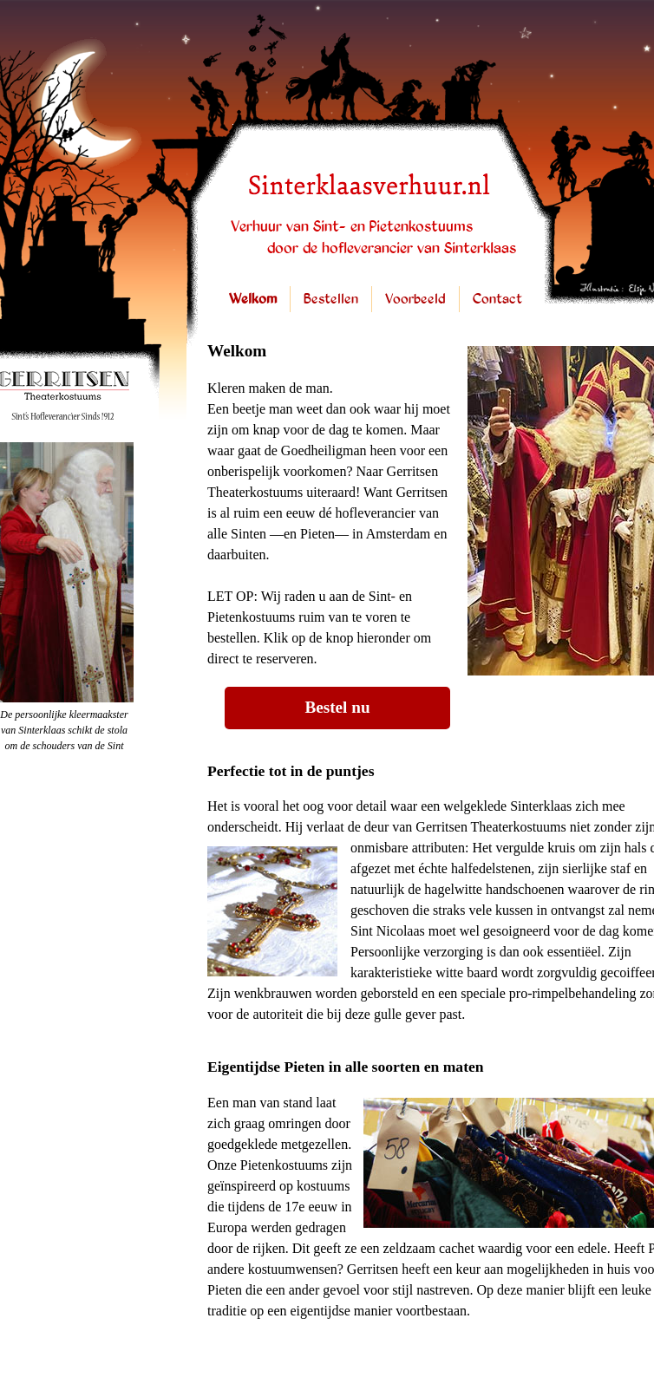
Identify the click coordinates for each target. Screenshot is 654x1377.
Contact (497, 299)
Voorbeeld (415, 299)
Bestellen (331, 299)
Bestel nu (337, 707)
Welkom (253, 299)
